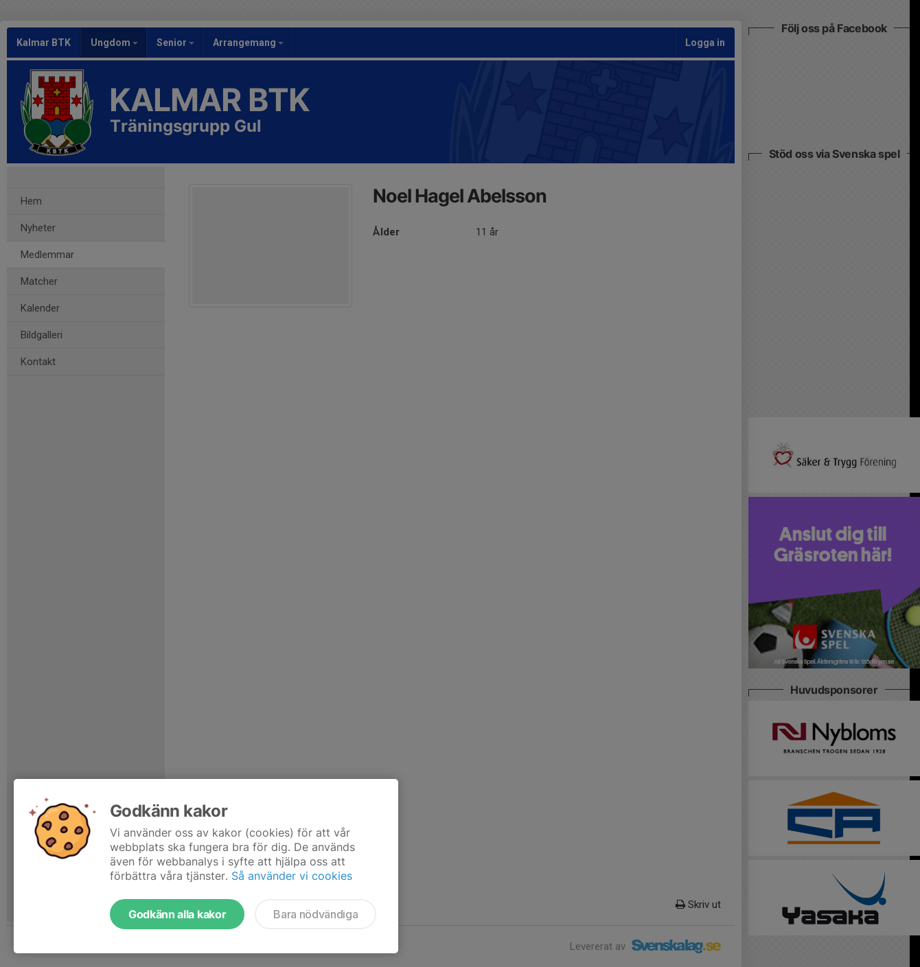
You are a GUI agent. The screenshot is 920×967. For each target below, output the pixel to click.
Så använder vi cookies (291, 876)
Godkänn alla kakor (177, 914)
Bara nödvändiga (315, 914)
